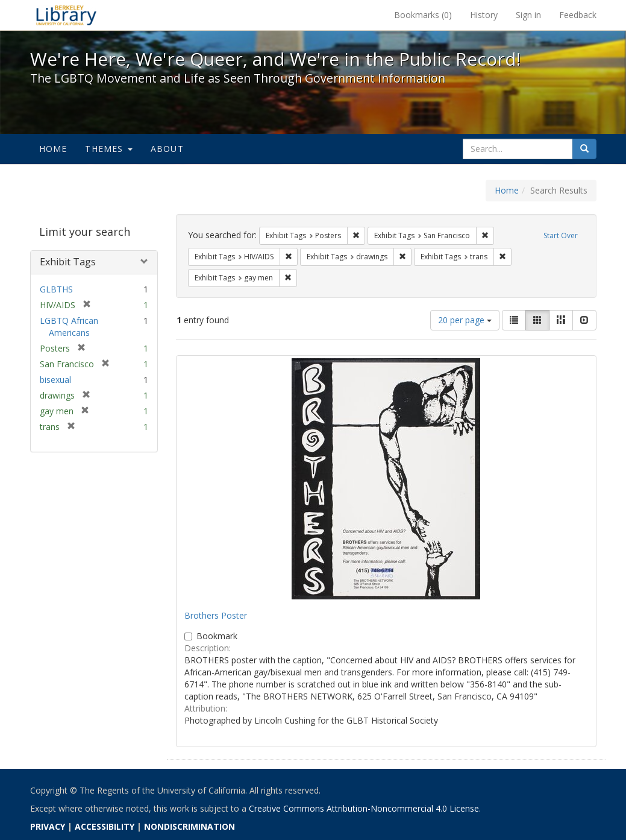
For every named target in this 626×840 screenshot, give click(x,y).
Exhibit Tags (68, 261)
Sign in (528, 15)
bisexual (55, 379)
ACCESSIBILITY (104, 826)
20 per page (465, 320)
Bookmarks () (423, 15)
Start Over (560, 235)
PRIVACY (47, 826)
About (167, 148)
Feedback (577, 15)
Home (53, 148)
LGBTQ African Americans (69, 326)
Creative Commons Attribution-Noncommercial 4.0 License (364, 808)
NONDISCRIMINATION (189, 826)
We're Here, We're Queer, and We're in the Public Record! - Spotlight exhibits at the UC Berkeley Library (66, 15)
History (484, 15)
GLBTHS (56, 289)
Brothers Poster (215, 615)
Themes (108, 148)
